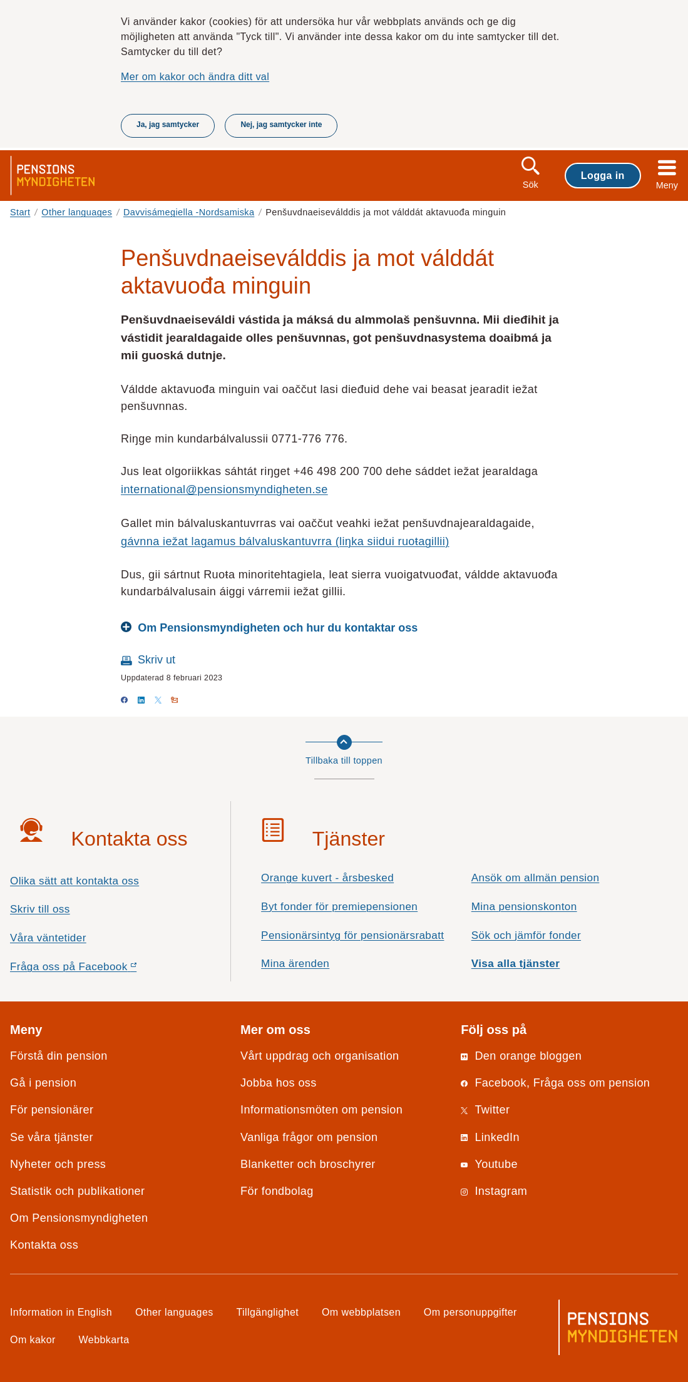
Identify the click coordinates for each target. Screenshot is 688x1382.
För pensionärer (51, 1109)
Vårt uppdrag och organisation (319, 1056)
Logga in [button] (603, 175)
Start (20, 212)
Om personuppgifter (470, 1312)
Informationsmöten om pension (321, 1109)
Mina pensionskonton (524, 907)
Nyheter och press (58, 1164)
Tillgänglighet (268, 1312)
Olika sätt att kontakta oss (74, 881)
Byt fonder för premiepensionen (339, 907)
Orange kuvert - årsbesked (327, 878)
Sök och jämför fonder (526, 935)
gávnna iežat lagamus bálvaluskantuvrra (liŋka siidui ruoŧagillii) (285, 541)
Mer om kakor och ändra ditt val (195, 76)
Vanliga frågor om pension (308, 1137)
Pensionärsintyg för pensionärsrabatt (352, 935)
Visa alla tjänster (515, 964)
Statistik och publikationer (77, 1191)
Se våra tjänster (51, 1137)
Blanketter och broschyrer (308, 1164)
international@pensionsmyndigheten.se (224, 489)
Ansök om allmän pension (535, 878)
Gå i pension (43, 1083)
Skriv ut (156, 659)
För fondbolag (277, 1191)
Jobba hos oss (278, 1083)
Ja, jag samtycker (167, 124)
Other (76, 212)
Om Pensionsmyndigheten (79, 1218)
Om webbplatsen (361, 1312)
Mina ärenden (295, 964)
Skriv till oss (40, 909)
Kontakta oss (44, 1245)
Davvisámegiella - (188, 212)
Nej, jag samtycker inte (281, 124)
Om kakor (33, 1339)
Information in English (61, 1312)
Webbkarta (104, 1339)
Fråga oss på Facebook (95, 969)
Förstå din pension (59, 1056)
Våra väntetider (48, 938)
